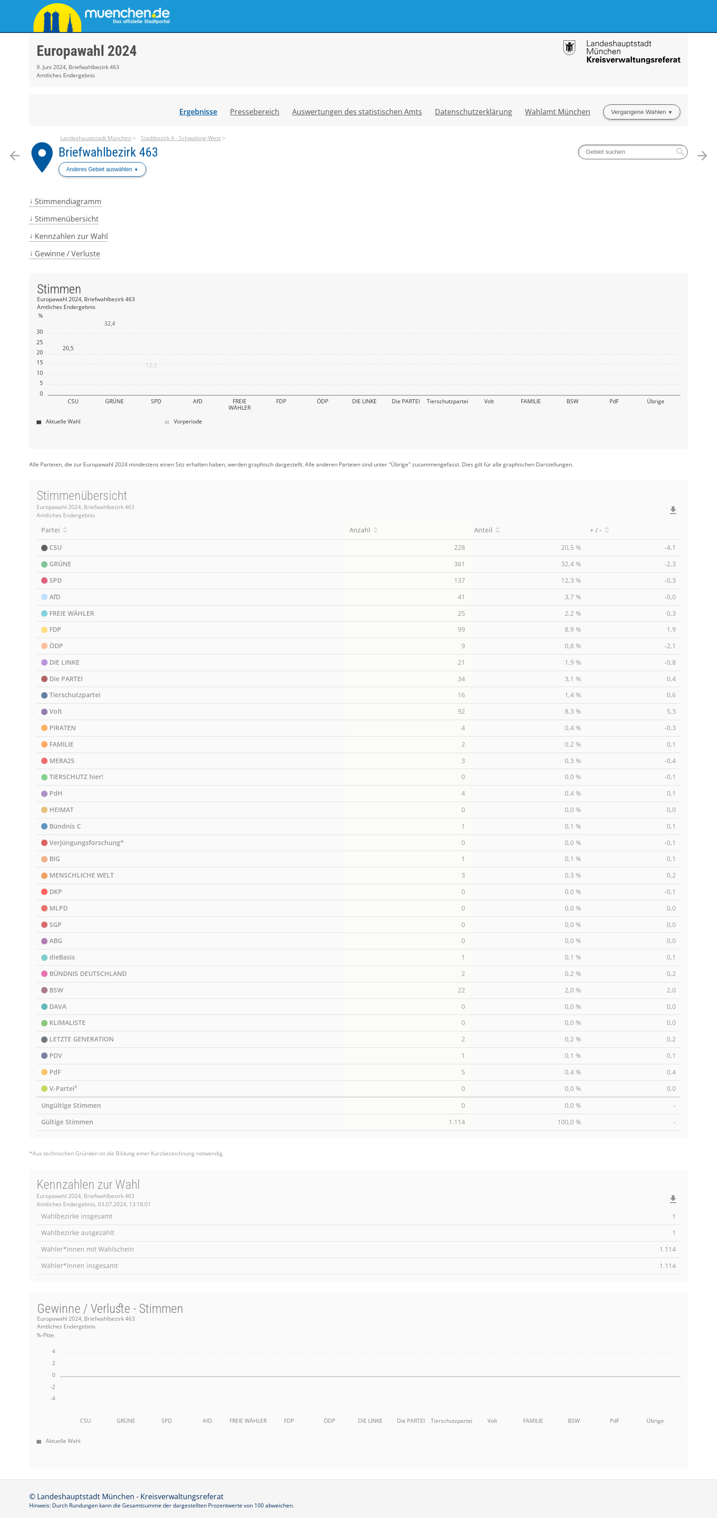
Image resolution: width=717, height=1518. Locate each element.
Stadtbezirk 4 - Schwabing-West (181, 138)
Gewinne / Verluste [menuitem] (67, 254)
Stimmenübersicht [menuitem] (67, 219)
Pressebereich (254, 112)
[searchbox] (633, 152)
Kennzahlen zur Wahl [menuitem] (71, 236)
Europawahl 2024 (87, 51)
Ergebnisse (198, 112)
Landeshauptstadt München (95, 138)
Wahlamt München (557, 112)
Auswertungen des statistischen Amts (357, 112)
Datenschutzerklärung (473, 112)
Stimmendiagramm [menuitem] (68, 201)
